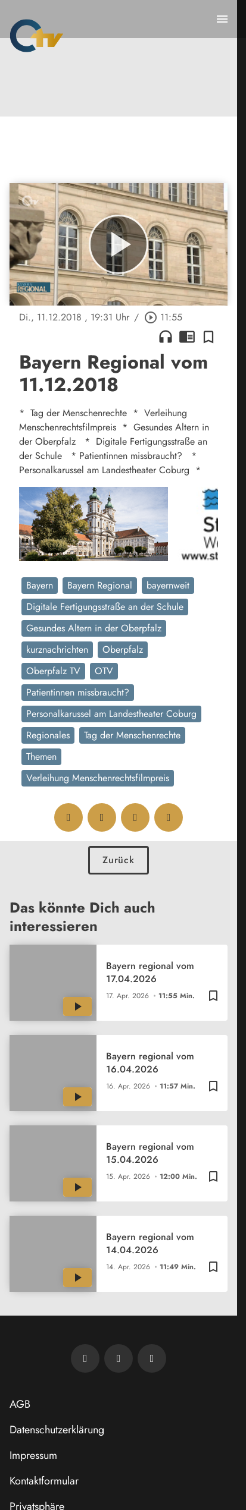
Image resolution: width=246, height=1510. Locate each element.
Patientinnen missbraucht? (77, 692)
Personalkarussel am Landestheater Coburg (111, 714)
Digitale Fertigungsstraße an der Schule (104, 607)
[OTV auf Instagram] (152, 1358)
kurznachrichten (57, 649)
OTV (104, 671)
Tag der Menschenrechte (132, 735)
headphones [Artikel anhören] (165, 336)
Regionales (48, 735)
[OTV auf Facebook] (118, 1358)
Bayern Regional (99, 585)
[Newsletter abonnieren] (85, 1358)
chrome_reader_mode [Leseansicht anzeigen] (187, 336)
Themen (41, 756)
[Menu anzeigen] (222, 19)
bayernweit (168, 585)
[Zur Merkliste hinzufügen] (208, 336)
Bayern (39, 585)
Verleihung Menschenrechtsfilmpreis (97, 778)
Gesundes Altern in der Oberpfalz (93, 628)
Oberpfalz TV (53, 671)
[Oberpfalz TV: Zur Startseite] (37, 36)
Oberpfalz (122, 649)
